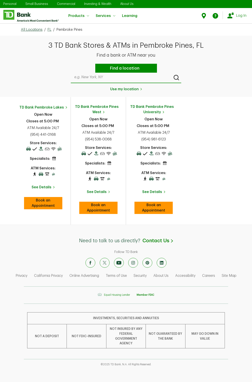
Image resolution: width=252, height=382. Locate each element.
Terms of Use (116, 275)
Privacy (21, 275)
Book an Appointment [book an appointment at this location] (47, 203)
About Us (127, 3)
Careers (208, 275)
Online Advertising (84, 275)
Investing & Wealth (97, 3)
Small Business (36, 3)
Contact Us (157, 240)
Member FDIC (145, 295)
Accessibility (185, 275)
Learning (129, 13)
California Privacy (48, 275)
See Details (41, 187)
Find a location (124, 68)
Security (140, 275)
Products (78, 16)
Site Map (229, 275)
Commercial (66, 3)
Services (105, 16)
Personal (9, 3)
